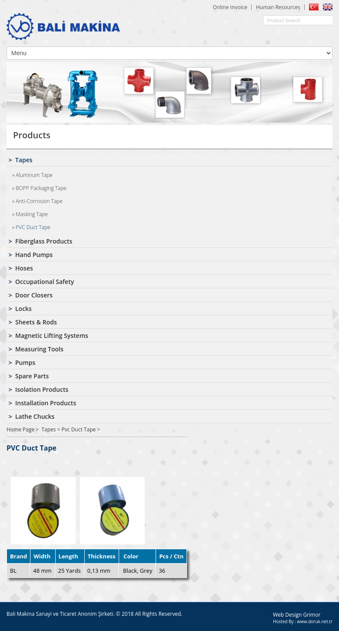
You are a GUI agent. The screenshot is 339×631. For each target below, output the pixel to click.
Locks (23, 308)
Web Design (288, 614)
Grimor (311, 614)
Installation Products (45, 403)
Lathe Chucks (34, 416)
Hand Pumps (34, 254)
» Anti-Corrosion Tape (37, 201)
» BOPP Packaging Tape (39, 188)
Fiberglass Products (43, 241)
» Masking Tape (30, 214)
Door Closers (34, 295)
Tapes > (51, 429)
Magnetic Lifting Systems (51, 335)
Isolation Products (41, 389)
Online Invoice (230, 7)
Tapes (24, 160)
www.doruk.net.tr (314, 621)
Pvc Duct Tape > (81, 429)
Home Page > (23, 429)
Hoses (24, 268)
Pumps (25, 362)
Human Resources (278, 7)
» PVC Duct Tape (31, 227)
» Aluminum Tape (32, 175)
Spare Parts (32, 376)
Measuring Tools (39, 349)
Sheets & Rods (36, 322)
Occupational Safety (44, 281)
